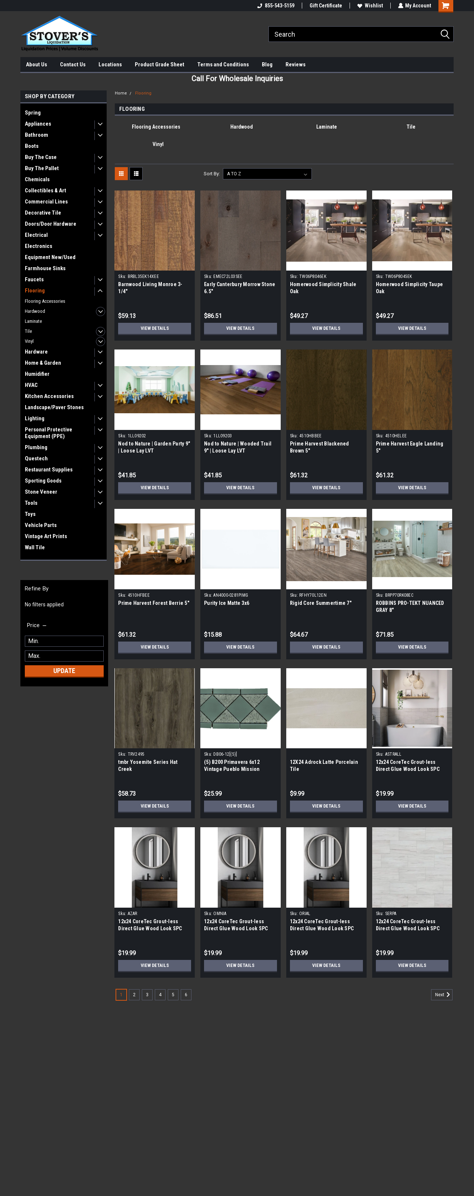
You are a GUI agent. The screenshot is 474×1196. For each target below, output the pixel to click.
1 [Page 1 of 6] (121, 994)
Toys (30, 514)
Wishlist (370, 6)
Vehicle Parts (41, 525)
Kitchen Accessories (49, 396)
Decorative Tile (43, 212)
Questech (36, 458)
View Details (155, 328)
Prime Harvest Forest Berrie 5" (153, 603)
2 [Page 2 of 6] (134, 994)
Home (121, 93)
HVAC (31, 385)
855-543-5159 (275, 6)
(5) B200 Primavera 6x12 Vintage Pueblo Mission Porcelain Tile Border (232, 769)
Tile (28, 331)
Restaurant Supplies (49, 469)
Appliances (38, 123)
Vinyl (29, 341)
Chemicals (37, 179)
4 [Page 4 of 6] (160, 994)
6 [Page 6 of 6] (186, 994)
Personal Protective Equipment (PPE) (48, 433)
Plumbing (36, 447)
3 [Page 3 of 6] (147, 994)
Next (444, 994)
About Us (36, 64)
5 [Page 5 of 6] (173, 994)
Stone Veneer (41, 491)
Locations (110, 64)
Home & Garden (43, 363)
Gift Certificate (325, 6)
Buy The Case (41, 157)
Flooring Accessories (45, 301)
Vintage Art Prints (46, 536)
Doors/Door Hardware (50, 224)
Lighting (34, 418)
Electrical (36, 235)
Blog (267, 64)
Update (64, 671)
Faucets (34, 279)
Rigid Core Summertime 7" (320, 603)
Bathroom (36, 135)
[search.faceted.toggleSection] (37, 625)
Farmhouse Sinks (45, 268)
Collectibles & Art (45, 190)
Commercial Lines (46, 201)
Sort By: (212, 173)
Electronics (38, 246)
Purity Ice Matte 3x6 (226, 603)
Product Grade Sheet (159, 64)
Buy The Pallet (42, 168)
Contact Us (73, 64)
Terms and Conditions (223, 64)
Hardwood (35, 311)
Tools (31, 503)
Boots (32, 146)
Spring (33, 112)
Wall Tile (35, 547)
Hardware (36, 351)
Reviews (296, 64)
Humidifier (37, 374)
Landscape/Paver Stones (54, 407)
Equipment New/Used (50, 257)
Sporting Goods (43, 480)
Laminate (33, 321)
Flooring (35, 290)
